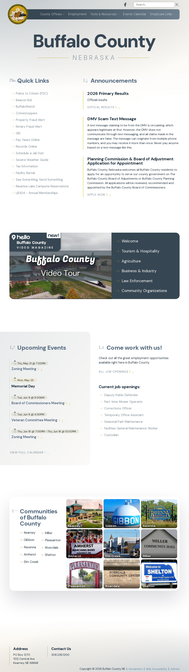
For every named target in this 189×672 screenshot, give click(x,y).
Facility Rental (26, 176)
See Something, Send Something (39, 182)
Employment (77, 14)
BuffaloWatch (25, 107)
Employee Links (161, 14)
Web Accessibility (156, 668)
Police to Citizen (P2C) (32, 94)
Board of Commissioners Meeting (42, 401)
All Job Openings (121, 370)
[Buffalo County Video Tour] (60, 265)
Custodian (116, 434)
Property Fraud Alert (31, 121)
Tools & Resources (103, 14)
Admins (175, 668)
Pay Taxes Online (28, 141)
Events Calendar (135, 14)
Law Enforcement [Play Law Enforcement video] (136, 279)
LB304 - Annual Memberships (37, 196)
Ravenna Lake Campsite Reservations (43, 189)
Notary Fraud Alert (29, 128)
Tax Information (27, 169)
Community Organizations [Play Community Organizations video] (143, 289)
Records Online (26, 148)
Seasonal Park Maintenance (129, 421)
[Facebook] (123, 5)
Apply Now (99, 195)
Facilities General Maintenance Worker (136, 428)
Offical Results (104, 107)
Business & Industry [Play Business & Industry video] (138, 270)
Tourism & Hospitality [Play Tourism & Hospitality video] (139, 251)
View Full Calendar (30, 452)
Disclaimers (135, 668)
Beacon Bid (24, 101)
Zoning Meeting (27, 366)
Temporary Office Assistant (128, 414)
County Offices (51, 14)
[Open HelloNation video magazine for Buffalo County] (34, 242)
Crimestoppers (26, 114)
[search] (177, 4)
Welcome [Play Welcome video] (129, 241)
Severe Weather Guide (32, 162)
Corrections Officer (123, 407)
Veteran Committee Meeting (39, 418)
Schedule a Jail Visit (30, 155)
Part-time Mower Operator (128, 400)
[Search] (154, 4)
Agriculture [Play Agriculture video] (131, 260)
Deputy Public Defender (126, 393)
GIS (18, 135)
